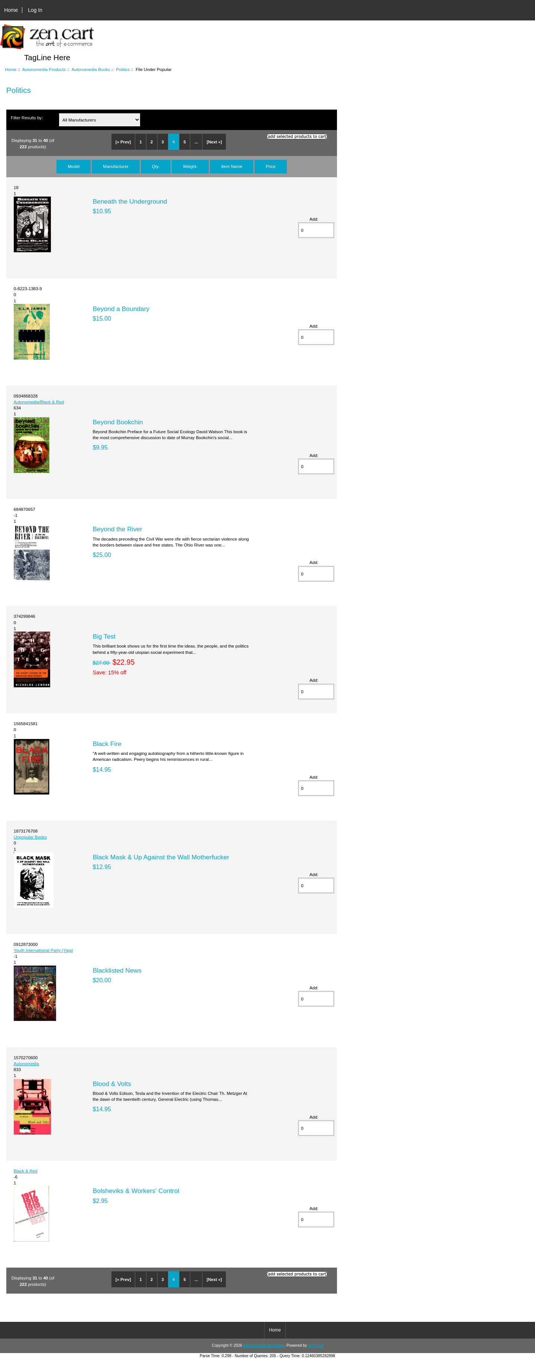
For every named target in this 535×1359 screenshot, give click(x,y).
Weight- (190, 166)
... (196, 142)
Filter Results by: (27, 117)
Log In (35, 10)
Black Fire (107, 743)
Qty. (155, 166)
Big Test (104, 636)
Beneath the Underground (130, 201)
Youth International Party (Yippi (43, 950)
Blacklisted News (117, 970)
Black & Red (26, 1170)
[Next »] (214, 142)
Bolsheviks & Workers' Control (136, 1190)
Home (11, 10)
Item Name (231, 166)
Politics (123, 69)
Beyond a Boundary (121, 308)
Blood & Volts (112, 1083)
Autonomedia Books (90, 69)
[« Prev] (123, 142)
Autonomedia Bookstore (263, 1345)
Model (74, 166)
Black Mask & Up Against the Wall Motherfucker (161, 857)
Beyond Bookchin (118, 422)
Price (270, 166)
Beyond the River (117, 529)
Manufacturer (115, 166)
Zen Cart (315, 1345)
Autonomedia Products (44, 69)
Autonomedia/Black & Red (39, 401)
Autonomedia (26, 1063)
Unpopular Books (30, 836)
